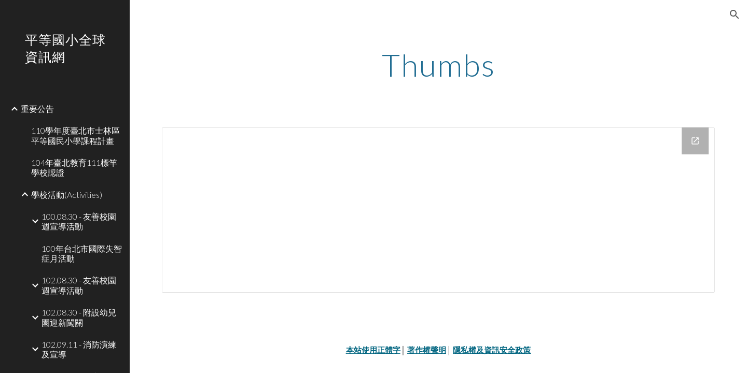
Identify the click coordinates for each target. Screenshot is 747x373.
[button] (734, 14)
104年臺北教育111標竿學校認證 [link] (74, 167)
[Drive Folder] (438, 210)
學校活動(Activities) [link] (66, 194)
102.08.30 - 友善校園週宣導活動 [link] (79, 285)
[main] (438, 65)
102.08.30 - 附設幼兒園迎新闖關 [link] (79, 317)
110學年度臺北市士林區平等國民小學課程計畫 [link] (75, 135)
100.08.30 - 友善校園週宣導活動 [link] (79, 221)
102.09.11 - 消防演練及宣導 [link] (79, 349)
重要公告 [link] (37, 108)
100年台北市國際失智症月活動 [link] (82, 253)
